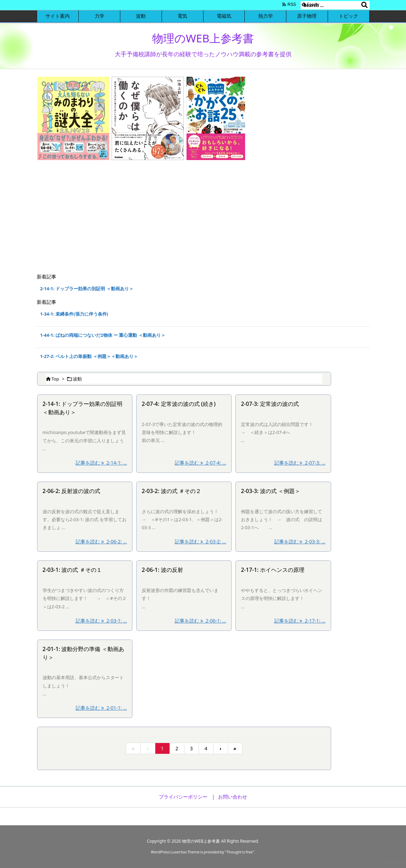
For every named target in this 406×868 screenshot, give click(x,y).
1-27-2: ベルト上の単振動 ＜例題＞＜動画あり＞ (89, 356)
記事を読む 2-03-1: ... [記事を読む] (101, 620)
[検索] (364, 5)
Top (55, 379)
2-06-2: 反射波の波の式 (72, 491)
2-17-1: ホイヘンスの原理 (272, 570)
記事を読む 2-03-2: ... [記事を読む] (200, 541)
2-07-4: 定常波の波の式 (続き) (179, 404)
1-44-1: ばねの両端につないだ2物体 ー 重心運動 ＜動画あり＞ (102, 335)
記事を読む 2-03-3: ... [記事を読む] (300, 541)
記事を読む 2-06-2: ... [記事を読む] (101, 541)
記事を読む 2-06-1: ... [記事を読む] (200, 620)
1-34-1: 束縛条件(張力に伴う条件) (74, 314)
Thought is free (239, 851)
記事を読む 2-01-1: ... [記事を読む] (101, 707)
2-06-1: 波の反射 (162, 570)
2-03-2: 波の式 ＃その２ (171, 491)
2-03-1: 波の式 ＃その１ (72, 570)
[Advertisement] (203, 217)
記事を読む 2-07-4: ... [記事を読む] (200, 462)
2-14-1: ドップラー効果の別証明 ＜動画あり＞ (86, 288)
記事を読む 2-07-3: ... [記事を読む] (300, 462)
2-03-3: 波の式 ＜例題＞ (270, 491)
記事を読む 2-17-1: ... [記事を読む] (300, 620)
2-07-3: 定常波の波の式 (270, 404)
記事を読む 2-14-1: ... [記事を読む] (101, 462)
